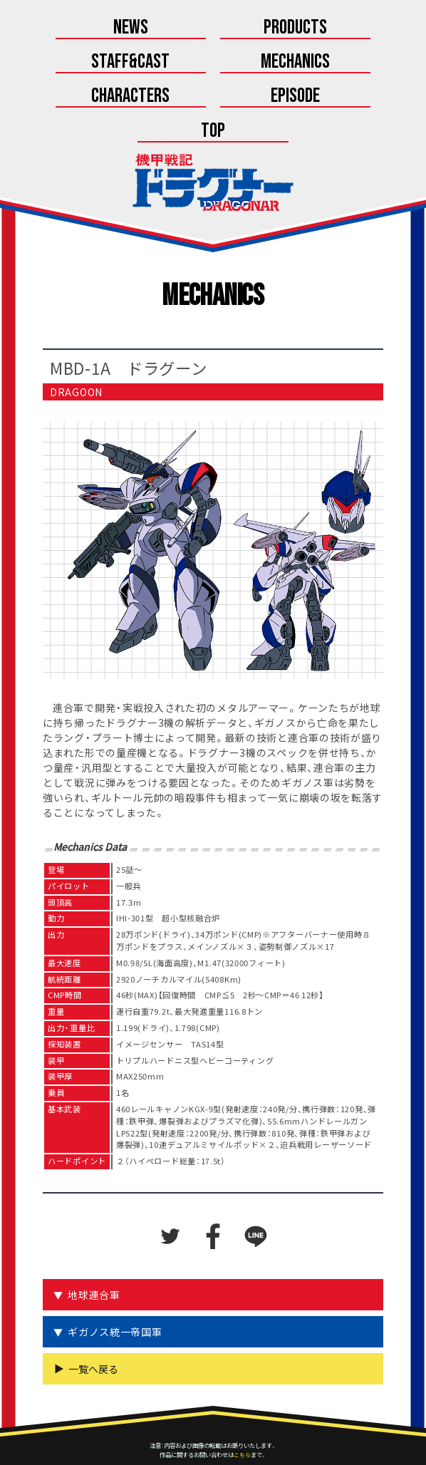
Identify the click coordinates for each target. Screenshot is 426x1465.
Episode (348, 64)
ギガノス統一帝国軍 (116, 1301)
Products (213, 28)
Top (213, 99)
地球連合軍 (95, 1264)
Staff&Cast (347, 28)
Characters (213, 64)
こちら (242, 1424)
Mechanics (78, 64)
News (78, 28)
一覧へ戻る (93, 1338)
